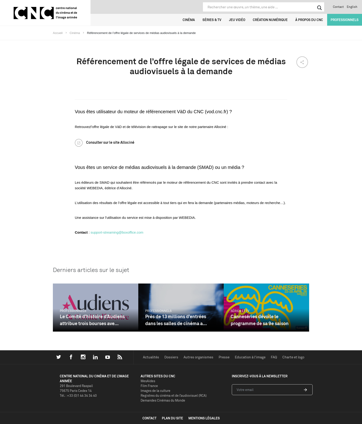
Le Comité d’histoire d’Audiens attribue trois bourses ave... (92, 320)
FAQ (274, 357)
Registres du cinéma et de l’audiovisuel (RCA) (174, 395)
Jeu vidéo (237, 20)
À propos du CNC (309, 20)
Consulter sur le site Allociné (110, 142)
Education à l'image (250, 357)
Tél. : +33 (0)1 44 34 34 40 (78, 395)
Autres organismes (198, 357)
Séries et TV (240, 311)
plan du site (172, 418)
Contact (338, 7)
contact (149, 418)
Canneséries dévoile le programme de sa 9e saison (260, 320)
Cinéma (189, 20)
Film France (149, 386)
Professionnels (345, 20)
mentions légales (204, 418)
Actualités (151, 357)
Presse (224, 357)
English (352, 7)
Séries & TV (211, 20)
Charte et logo (293, 357)
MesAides (148, 381)
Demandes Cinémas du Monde (163, 400)
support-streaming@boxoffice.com (116, 232)
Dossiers (171, 357)
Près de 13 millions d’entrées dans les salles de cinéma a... (176, 320)
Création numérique (270, 20)
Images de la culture (155, 391)
